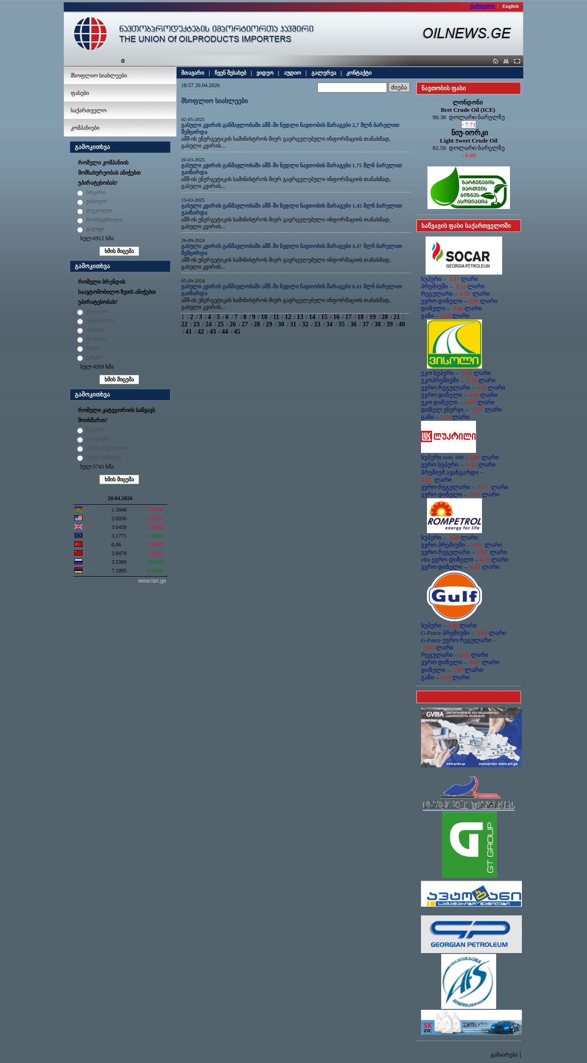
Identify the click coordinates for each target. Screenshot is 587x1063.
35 (341, 324)
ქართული (482, 6)
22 (184, 324)
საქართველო (88, 110)
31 (293, 324)
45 (237, 331)
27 (245, 324)
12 (288, 317)
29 (269, 324)
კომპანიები (85, 128)
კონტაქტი (358, 73)
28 (257, 324)
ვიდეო (264, 73)
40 (402, 324)
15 (324, 317)
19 (372, 317)
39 (390, 324)
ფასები (80, 93)
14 (312, 317)
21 (396, 317)
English (511, 6)
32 (305, 324)
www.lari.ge (152, 581)
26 (232, 324)
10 (264, 317)
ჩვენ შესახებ (230, 73)
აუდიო (292, 73)
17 (348, 317)
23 (196, 324)
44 (225, 331)
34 (329, 324)
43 (213, 331)
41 (188, 331)
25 (220, 324)
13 (300, 317)
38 (378, 324)
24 (208, 324)
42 (201, 331)
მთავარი (192, 73)
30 (281, 324)
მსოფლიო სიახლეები (99, 75)
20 (385, 317)
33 (317, 324)
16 (336, 317)
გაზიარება (504, 1055)
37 (365, 324)
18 (360, 317)
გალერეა (323, 73)
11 (276, 317)
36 (353, 324)
